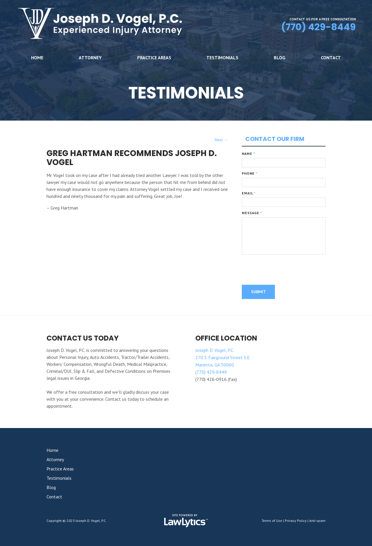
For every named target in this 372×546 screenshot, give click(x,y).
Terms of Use (272, 520)
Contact (331, 57)
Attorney (90, 57)
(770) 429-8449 (318, 26)
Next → (221, 139)
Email (249, 193)
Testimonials (222, 57)
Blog (279, 57)
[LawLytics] (186, 520)
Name (248, 153)
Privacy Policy (296, 520)
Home (37, 57)
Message (252, 213)
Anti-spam (317, 520)
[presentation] (286, 273)
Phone (249, 173)
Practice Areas (154, 57)
